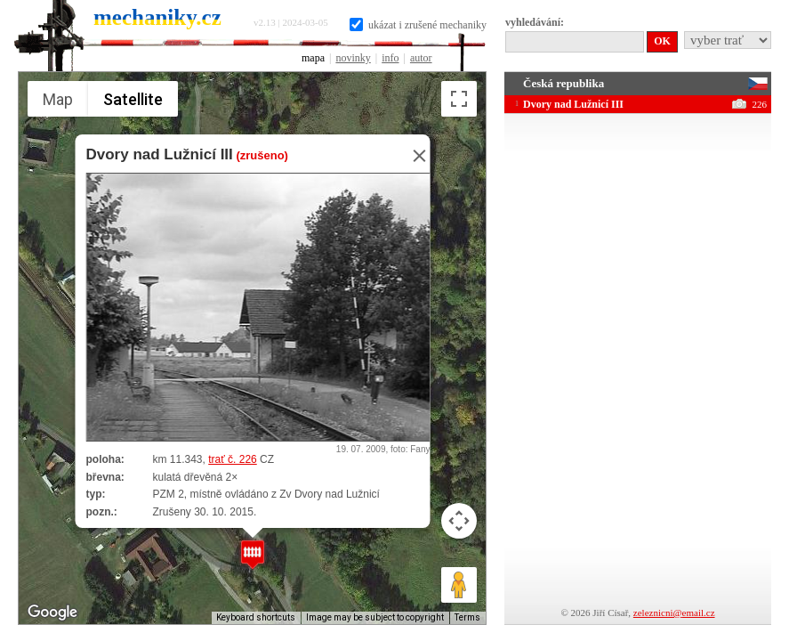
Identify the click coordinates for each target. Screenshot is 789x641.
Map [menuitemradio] (58, 99)
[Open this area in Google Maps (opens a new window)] (52, 612)
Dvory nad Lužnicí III (158, 154)
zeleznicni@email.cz (674, 612)
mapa (313, 58)
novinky (352, 58)
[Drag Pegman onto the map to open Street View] (459, 585)
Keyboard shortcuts (255, 617)
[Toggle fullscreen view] (459, 99)
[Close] (414, 155)
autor (421, 58)
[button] (252, 554)
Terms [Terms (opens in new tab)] (467, 617)
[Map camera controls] (459, 521)
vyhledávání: (534, 22)
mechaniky (157, 17)
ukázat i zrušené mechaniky (418, 25)
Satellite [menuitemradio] (133, 99)
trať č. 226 (232, 459)
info (390, 58)
